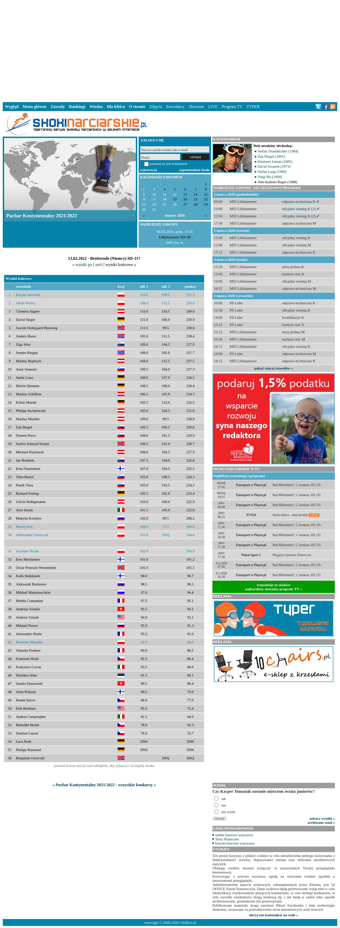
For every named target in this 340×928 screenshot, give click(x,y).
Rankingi (77, 106)
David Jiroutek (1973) (274, 166)
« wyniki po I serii (87, 264)
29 (206, 204)
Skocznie (196, 106)
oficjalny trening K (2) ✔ (301, 216)
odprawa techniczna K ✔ (300, 201)
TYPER (253, 106)
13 (185, 194)
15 (206, 194)
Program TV (232, 106)
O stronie (137, 106)
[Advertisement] (170, 49)
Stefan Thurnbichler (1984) (278, 151)
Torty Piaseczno (227, 839)
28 (196, 204)
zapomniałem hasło (194, 170)
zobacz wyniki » (322, 818)
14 (196, 194)
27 (185, 204)
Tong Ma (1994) (270, 177)
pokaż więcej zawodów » (273, 368)
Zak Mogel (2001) (271, 156)
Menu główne (35, 106)
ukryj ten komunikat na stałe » (273, 915)
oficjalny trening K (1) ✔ (301, 209)
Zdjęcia (156, 106)
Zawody (58, 106)
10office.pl (188, 922)
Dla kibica (116, 106)
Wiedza (95, 106)
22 (206, 199)
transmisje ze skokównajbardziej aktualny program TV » (273, 587)
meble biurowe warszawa (234, 835)
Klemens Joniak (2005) (275, 161)
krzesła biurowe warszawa (234, 843)
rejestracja (148, 170)
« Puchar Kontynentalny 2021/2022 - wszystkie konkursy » (104, 784)
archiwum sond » (321, 822)
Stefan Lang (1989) (272, 171)
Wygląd (12, 106)
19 (175, 199)
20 (185, 199)
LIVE (212, 106)
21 (196, 199)
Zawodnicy (175, 106)
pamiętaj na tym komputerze (169, 164)
